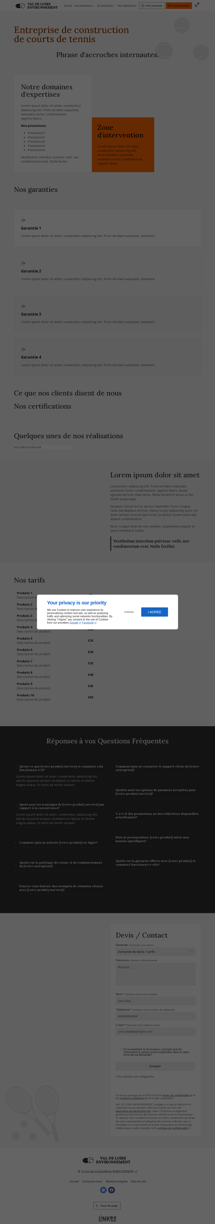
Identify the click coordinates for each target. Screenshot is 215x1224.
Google (74, 622)
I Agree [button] (154, 612)
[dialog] (107, 612)
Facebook (88, 622)
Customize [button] (129, 612)
